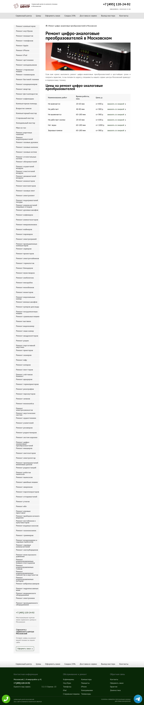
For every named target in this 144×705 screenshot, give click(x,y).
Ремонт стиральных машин (25, 70)
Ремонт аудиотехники (26, 418)
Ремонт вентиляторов (26, 186)
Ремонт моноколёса (25, 403)
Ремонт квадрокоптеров (27, 336)
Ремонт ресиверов (24, 427)
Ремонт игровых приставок (23, 512)
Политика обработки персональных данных (116, 699)
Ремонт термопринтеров (27, 384)
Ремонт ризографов (25, 389)
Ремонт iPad (21, 55)
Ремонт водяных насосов (27, 525)
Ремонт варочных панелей (24, 133)
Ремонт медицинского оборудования (26, 594)
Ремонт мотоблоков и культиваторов (26, 522)
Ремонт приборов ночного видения (28, 517)
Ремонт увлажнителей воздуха (26, 177)
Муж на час (21, 128)
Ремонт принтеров (24, 350)
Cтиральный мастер (25, 118)
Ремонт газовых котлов (26, 152)
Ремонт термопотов (25, 263)
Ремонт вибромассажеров (27, 583)
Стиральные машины (71, 694)
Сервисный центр (24, 15)
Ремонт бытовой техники (27, 79)
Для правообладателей (123, 701)
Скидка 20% (70, 15)
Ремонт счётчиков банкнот (24, 375)
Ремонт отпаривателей (26, 496)
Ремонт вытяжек (23, 321)
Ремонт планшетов (24, 36)
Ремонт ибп (21, 506)
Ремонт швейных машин (27, 482)
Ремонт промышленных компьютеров (26, 245)
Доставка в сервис (88, 15)
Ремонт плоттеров (24, 369)
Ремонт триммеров (24, 535)
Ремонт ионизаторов (25, 181)
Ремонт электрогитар (26, 458)
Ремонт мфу (21, 360)
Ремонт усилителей (24, 423)
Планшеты (85, 683)
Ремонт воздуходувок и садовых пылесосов (26, 541)
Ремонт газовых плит (25, 190)
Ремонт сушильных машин (27, 316)
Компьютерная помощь (26, 103)
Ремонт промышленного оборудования (27, 604)
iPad (64, 690)
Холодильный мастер (25, 123)
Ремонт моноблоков (25, 287)
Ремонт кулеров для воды (27, 307)
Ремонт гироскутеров (25, 394)
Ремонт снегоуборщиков (27, 550)
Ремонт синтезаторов (26, 453)
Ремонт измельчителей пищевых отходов (26, 206)
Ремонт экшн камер (25, 331)
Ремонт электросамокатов (24, 409)
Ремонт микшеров (24, 448)
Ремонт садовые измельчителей (23, 546)
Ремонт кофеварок (24, 215)
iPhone (84, 686)
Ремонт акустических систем (25, 414)
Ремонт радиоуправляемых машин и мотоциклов (25, 560)
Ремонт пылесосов (24, 477)
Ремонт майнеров (24, 229)
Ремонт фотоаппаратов (27, 94)
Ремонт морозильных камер (25, 298)
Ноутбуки (67, 683)
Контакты (123, 15)
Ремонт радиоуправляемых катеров (24, 578)
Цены (38, 15)
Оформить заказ (52, 15)
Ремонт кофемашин (25, 98)
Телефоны (67, 686)
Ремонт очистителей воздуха (25, 172)
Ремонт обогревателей (26, 161)
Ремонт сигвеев (23, 398)
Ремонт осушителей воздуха (25, 167)
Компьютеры (86, 679)
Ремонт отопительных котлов (26, 158)
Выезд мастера (108, 15)
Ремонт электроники (25, 598)
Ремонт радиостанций (26, 467)
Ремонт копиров (23, 365)
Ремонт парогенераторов (27, 492)
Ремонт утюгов (23, 501)
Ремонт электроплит (25, 195)
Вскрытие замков (23, 108)
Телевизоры (86, 694)
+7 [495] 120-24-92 (117, 4)
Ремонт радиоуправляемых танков (24, 566)
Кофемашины (68, 679)
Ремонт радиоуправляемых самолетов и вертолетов (27, 572)
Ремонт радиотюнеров (26, 432)
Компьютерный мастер (26, 113)
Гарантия (113, 686)
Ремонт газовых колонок (27, 147)
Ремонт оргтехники (24, 60)
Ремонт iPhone (22, 50)
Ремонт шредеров (24, 379)
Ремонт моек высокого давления (26, 555)
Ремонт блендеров (24, 268)
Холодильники (87, 690)
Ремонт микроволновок (26, 224)
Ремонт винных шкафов (26, 302)
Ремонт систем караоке (26, 437)
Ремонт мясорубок (24, 282)
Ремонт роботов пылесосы (23, 473)
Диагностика (115, 690)
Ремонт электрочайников (27, 258)
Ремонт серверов (23, 248)
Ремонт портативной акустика (25, 346)
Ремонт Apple (22, 45)
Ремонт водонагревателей (24, 138)
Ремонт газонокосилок (26, 530)
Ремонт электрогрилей (26, 239)
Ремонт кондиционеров (26, 84)
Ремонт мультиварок (25, 273)
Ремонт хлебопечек (25, 277)
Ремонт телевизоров (25, 74)
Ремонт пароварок (24, 234)
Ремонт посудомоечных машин (26, 312)
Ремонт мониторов (24, 292)
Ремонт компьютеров (25, 26)
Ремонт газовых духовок (27, 142)
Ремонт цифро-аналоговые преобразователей (24, 443)
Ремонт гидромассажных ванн (27, 589)
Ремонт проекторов (25, 253)
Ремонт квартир (23, 89)
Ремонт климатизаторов (27, 219)
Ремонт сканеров (23, 355)
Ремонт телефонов (24, 40)
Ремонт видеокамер (25, 326)
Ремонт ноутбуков (24, 31)
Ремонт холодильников (26, 65)
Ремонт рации (22, 340)
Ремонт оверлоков (24, 487)
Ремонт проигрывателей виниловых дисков (27, 464)
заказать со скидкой (115, 104)
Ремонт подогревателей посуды (27, 201)
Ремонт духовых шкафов (27, 210)
